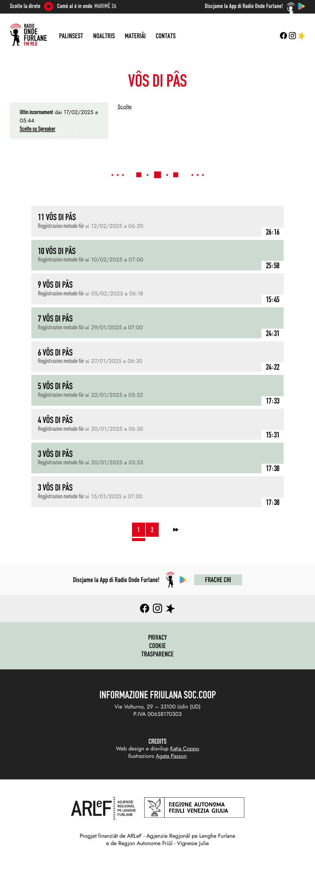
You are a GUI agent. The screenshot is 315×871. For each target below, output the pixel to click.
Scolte (125, 107)
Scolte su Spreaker (37, 129)
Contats (166, 35)
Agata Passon (171, 756)
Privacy (157, 637)
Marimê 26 (105, 6)
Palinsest (71, 35)
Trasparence (157, 654)
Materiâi (135, 35)
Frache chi (218, 579)
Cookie (157, 645)
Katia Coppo (184, 749)
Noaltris (104, 35)
